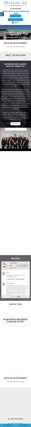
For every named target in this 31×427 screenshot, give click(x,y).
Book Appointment (15, 19)
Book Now (15, 124)
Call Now (7, 425)
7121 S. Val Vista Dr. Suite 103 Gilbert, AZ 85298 (16, 12)
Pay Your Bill (15, 16)
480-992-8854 (15, 9)
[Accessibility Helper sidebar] (2, 14)
